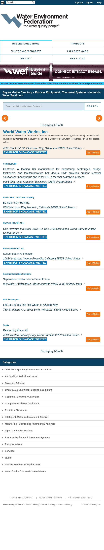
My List (26, 59)
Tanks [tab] (6, 457)
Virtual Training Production (21, 498)
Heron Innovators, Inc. (13, 248)
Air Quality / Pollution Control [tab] (19, 376)
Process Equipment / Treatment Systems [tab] (25, 437)
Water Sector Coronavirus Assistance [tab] (23, 471)
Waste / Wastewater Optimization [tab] (21, 464)
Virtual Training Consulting (50, 498)
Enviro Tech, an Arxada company (18, 197)
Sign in (89, 2)
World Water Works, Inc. (26, 131)
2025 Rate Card (77, 51)
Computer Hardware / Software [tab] (20, 403)
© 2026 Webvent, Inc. (91, 505)
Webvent (19, 505)
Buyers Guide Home (26, 44)
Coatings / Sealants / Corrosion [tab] (20, 396)
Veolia (6, 325)
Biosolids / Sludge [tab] (13, 383)
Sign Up (79, 2)
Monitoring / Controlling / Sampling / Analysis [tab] (28, 424)
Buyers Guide (17, 92)
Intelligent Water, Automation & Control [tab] (24, 417)
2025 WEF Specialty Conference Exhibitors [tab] (26, 369)
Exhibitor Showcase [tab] (14, 410)
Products (78, 44)
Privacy (68, 505)
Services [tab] (8, 451)
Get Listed (77, 59)
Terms (60, 505)
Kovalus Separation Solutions (17, 274)
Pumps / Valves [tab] (11, 444)
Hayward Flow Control (13, 223)
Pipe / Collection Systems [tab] (17, 430)
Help (99, 2)
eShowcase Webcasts (25, 51)
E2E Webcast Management (80, 498)
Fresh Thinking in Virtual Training (40, 505)
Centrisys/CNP (10, 164)
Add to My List (93, 153)
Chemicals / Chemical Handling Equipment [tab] (26, 390)
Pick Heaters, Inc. (11, 299)
